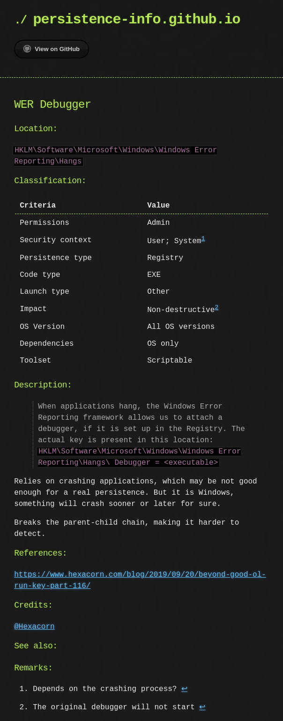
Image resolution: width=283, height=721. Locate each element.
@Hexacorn (34, 626)
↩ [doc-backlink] (184, 688)
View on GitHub (51, 48)
